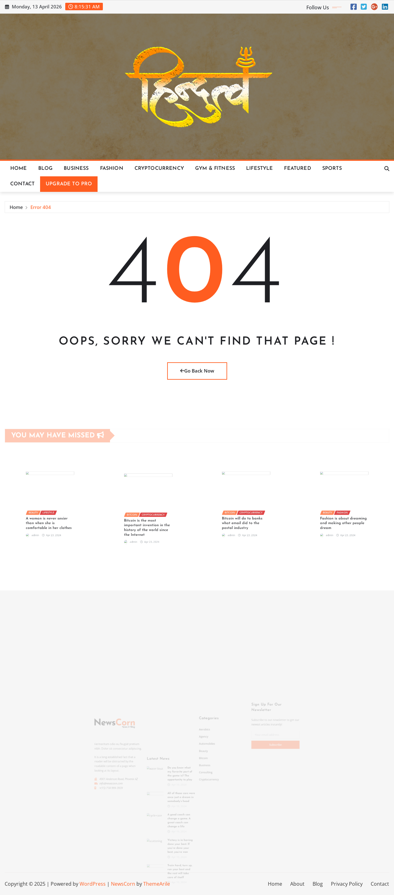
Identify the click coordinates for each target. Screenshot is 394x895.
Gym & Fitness (215, 168)
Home (18, 168)
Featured (297, 168)
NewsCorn (123, 883)
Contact (22, 184)
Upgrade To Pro (69, 184)
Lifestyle (259, 168)
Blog (45, 168)
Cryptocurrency (159, 168)
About (297, 883)
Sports (332, 168)
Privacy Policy (347, 883)
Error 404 (40, 208)
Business (76, 168)
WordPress (93, 883)
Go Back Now (197, 371)
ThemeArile (156, 883)
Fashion (111, 168)
